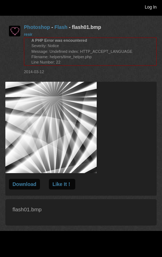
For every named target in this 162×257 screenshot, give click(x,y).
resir (28, 34)
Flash (61, 27)
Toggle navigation (8, 7)
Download (24, 184)
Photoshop (37, 27)
